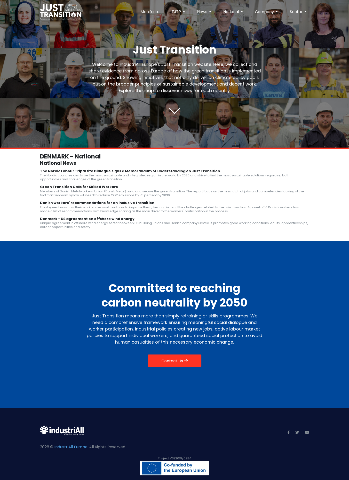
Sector (297, 12)
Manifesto (150, 12)
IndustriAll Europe (70, 447)
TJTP (177, 12)
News (202, 12)
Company (265, 12)
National (231, 12)
